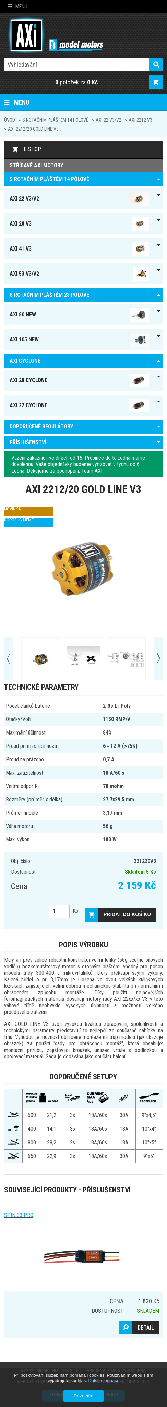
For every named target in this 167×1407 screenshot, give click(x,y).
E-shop (32, 149)
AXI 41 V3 (79, 249)
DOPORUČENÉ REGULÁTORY (41, 426)
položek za (76, 82)
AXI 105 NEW (79, 340)
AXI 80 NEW (79, 315)
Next (158, 658)
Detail (146, 1327)
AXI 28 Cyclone (79, 380)
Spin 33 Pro (18, 1215)
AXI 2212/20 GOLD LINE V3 (33, 129)
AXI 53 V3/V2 (79, 274)
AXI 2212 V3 (140, 120)
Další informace (103, 1380)
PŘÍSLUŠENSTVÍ (28, 442)
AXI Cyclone (25, 360)
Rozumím (83, 1395)
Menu (17, 6)
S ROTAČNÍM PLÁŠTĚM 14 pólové (55, 120)
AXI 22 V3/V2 (108, 120)
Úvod (9, 120)
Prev (8, 658)
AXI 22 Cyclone (79, 405)
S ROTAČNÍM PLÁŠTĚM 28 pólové (49, 295)
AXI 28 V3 (79, 224)
